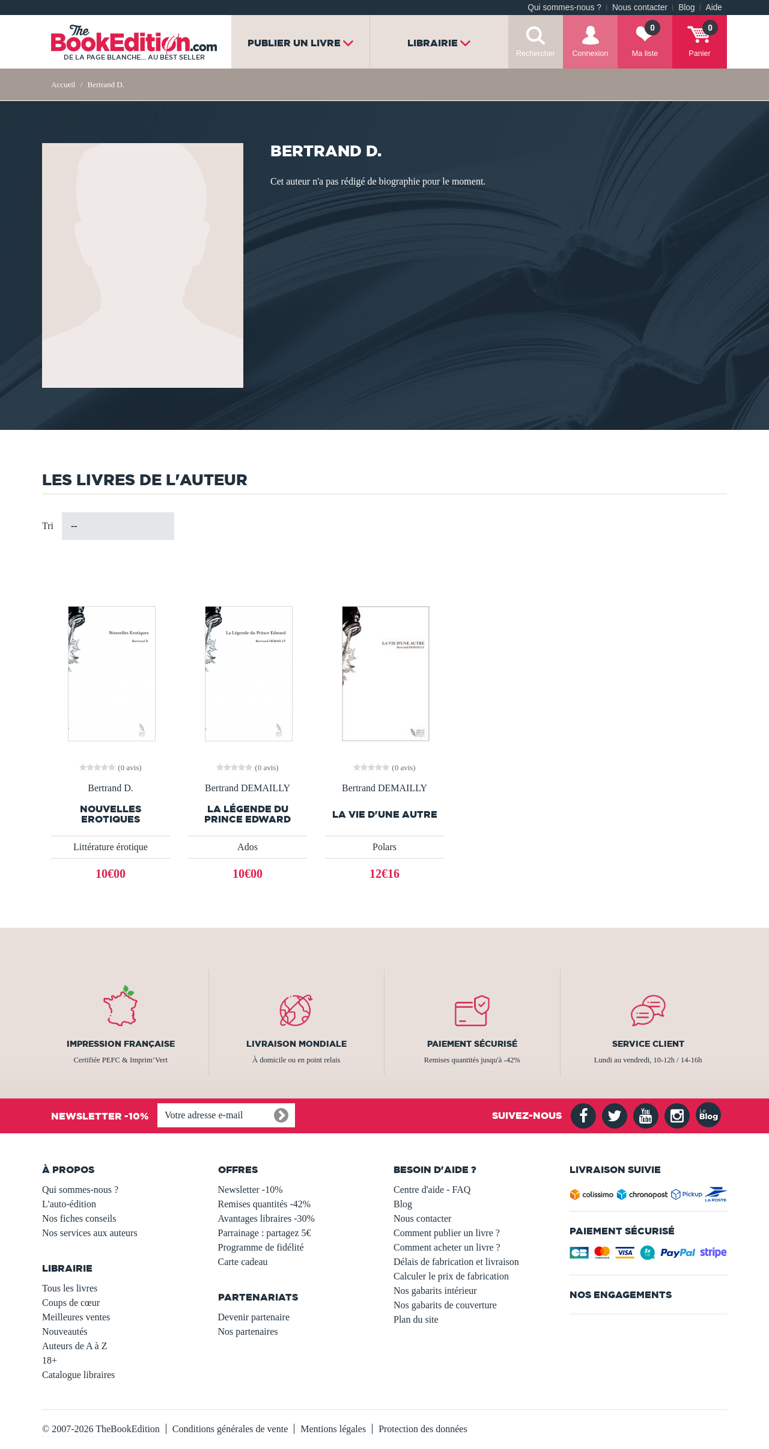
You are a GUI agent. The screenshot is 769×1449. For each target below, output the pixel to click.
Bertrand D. (110, 788)
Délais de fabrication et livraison (456, 1262)
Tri (47, 526)
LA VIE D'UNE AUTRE (384, 814)
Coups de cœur (71, 1302)
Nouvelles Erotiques (110, 814)
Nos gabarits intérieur (435, 1290)
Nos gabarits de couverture (445, 1305)
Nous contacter (639, 7)
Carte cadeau (243, 1262)
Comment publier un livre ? (447, 1233)
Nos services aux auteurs (90, 1233)
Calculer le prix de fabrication (451, 1276)
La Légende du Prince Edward (247, 814)
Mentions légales (333, 1429)
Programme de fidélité (261, 1247)
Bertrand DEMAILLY (247, 788)
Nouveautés (65, 1331)
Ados (247, 847)
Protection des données (422, 1429)
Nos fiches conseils (79, 1218)
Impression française (121, 1044)
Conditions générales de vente (230, 1429)
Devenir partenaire (254, 1317)
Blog (686, 7)
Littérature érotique (110, 847)
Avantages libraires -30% (266, 1218)
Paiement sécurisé (472, 1044)
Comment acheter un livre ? (447, 1247)
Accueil (63, 84)
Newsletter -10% (250, 1189)
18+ (49, 1360)
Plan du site (416, 1319)
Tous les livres (69, 1288)
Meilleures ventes (76, 1317)
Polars (384, 847)
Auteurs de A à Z (74, 1346)
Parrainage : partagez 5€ (264, 1233)
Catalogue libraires (78, 1375)
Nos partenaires (248, 1331)
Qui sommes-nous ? (564, 7)
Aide (714, 7)
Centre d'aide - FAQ (432, 1189)
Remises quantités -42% (264, 1204)
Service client (648, 1044)
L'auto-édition (69, 1204)
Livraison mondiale (296, 1044)
